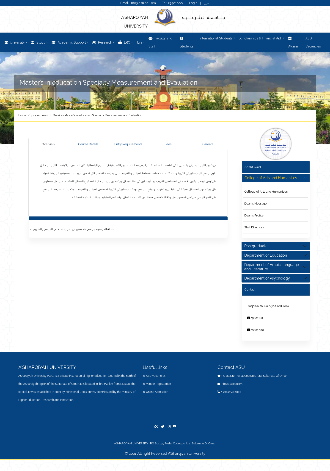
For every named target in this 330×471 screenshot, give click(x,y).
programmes (39, 115)
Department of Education (265, 255)
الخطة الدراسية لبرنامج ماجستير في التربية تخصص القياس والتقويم (74, 229)
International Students (216, 38)
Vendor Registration (157, 383)
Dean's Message (255, 203)
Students (186, 41)
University (15, 42)
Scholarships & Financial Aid (260, 38)
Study (38, 42)
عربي (207, 3)
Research (102, 42)
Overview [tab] (48, 144)
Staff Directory (254, 227)
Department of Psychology (267, 278)
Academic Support (69, 42)
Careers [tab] (207, 144)
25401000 (255, 330)
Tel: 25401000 (173, 3)
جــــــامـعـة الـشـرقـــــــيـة (203, 17)
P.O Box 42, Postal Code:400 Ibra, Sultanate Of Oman (252, 375)
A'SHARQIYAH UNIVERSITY (131, 443)
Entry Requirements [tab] (128, 144)
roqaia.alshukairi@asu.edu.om (268, 306)
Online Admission (155, 391)
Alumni (293, 41)
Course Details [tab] (88, 144)
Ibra (139, 42)
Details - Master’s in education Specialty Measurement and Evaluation (97, 115)
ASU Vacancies (313, 42)
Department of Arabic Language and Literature (271, 267)
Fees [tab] (168, 144)
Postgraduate (255, 246)
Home (22, 115)
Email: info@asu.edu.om (138, 3)
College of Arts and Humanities (266, 191)
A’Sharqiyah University (186, 453)
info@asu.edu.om (229, 383)
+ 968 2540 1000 (229, 391)
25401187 (255, 318)
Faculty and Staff (160, 41)
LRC (124, 42)
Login (193, 3)
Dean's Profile (254, 215)
